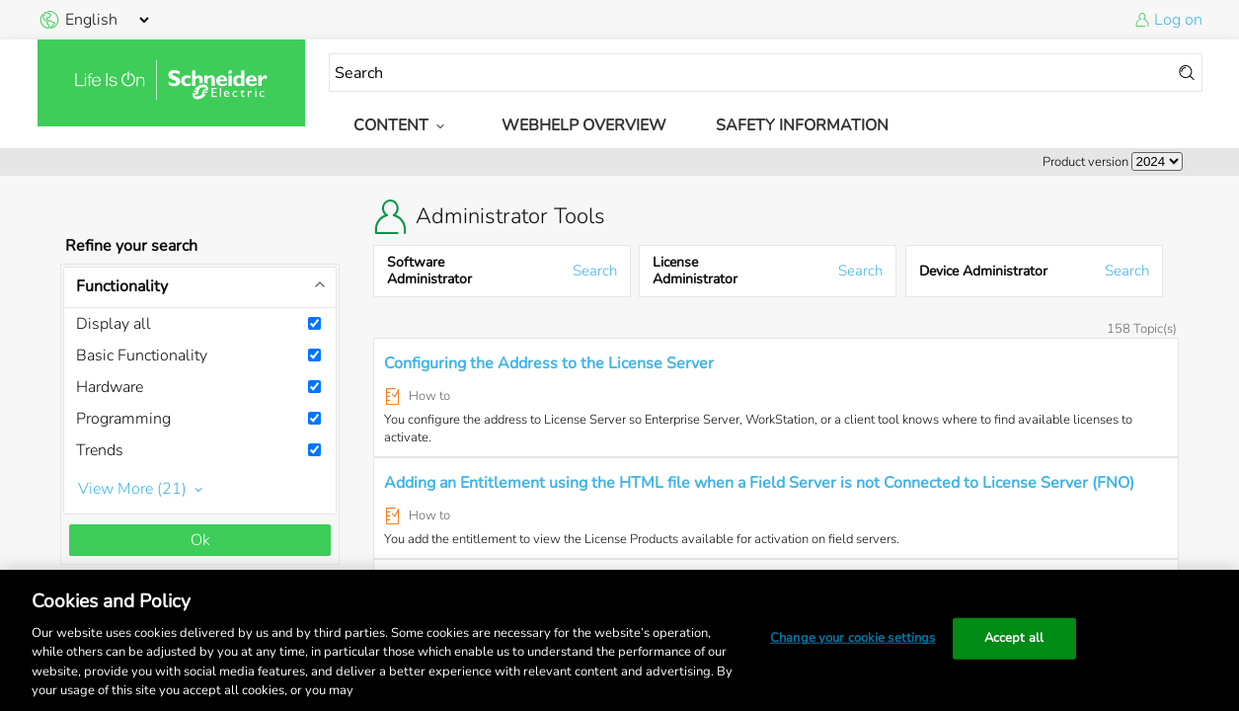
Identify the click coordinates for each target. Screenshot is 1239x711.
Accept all (1014, 638)
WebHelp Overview (584, 125)
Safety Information (802, 125)
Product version (1085, 162)
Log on (1178, 20)
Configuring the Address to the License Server (549, 363)
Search (595, 270)
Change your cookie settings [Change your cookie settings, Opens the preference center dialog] (853, 638)
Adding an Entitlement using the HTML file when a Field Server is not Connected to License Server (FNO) (759, 483)
